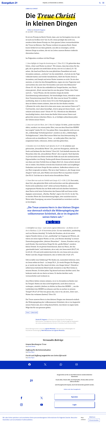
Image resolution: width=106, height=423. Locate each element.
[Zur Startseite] (11, 3)
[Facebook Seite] (21, 398)
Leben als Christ (32, 8)
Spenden (74, 397)
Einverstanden (94, 420)
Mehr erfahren (83, 418)
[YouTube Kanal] (41, 404)
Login (75, 405)
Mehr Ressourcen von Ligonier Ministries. (53, 330)
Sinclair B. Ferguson (41, 319)
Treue (27, 312)
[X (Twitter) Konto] (41, 398)
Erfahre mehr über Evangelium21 (74, 389)
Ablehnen (92, 417)
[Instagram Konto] (21, 404)
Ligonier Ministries (50, 328)
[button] (47, 365)
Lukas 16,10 (34, 312)
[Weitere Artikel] (26, 30)
